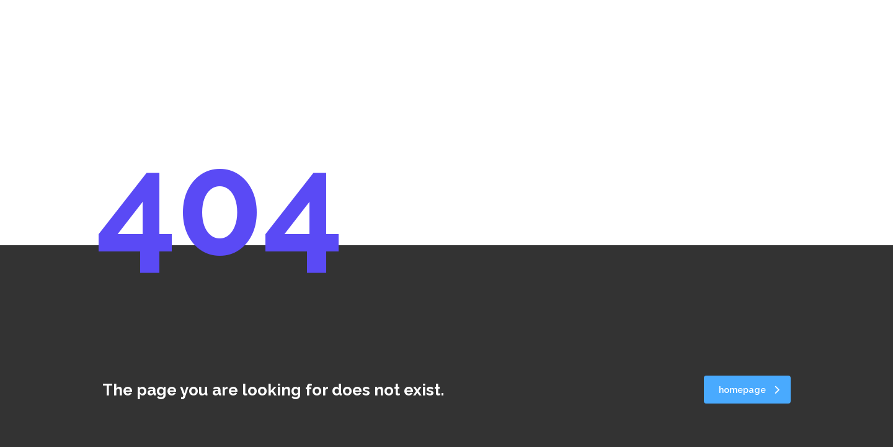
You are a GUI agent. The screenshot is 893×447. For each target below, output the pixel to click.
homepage (749, 390)
